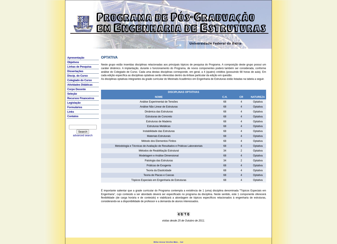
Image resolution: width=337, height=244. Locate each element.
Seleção (72, 93)
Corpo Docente (76, 89)
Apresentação (75, 57)
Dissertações (75, 71)
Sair (181, 242)
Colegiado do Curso (79, 80)
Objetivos (73, 62)
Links (70, 111)
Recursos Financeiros (80, 98)
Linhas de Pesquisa (79, 66)
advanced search (82, 135)
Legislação (74, 102)
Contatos (72, 116)
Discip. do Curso (77, 75)
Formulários (74, 107)
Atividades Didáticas (79, 84)
